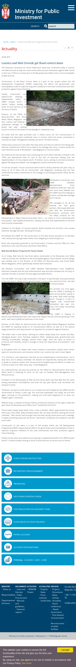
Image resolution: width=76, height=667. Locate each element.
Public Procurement (21, 596)
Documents (20, 586)
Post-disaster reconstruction (57, 616)
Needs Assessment (56, 610)
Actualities (44, 586)
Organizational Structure (8, 602)
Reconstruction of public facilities (57, 626)
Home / (6, 42)
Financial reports (20, 610)
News (43, 592)
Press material (43, 596)
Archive (54, 586)
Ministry (6, 586)
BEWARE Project (31, 590)
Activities (31, 586)
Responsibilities (8, 594)
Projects (44, 589)
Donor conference (56, 605)
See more (26, 663)
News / (13, 42)
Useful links (46, 600)
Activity (55, 597)
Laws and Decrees (20, 590)
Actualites (56, 600)
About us (7, 589)
